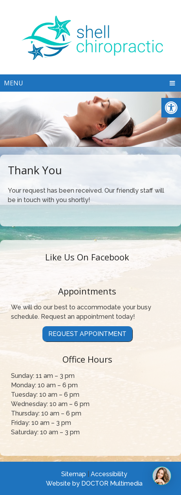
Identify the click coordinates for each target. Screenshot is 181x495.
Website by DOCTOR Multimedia (94, 483)
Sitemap (73, 474)
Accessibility (109, 474)
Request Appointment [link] (87, 334)
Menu (13, 83)
